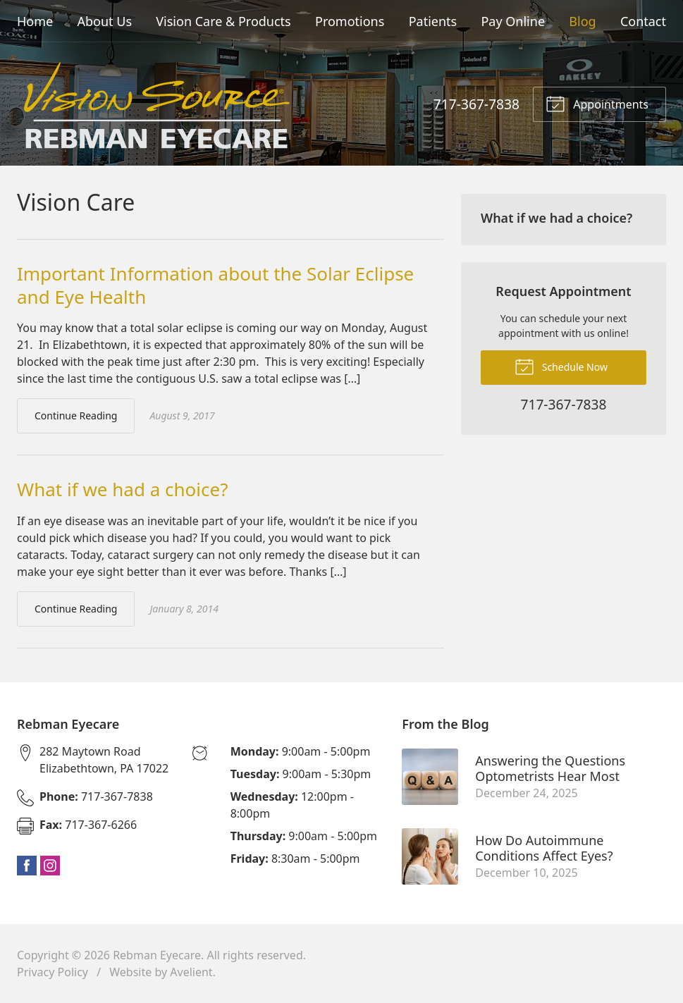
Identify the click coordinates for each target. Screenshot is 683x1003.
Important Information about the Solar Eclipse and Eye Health (215, 285)
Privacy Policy (52, 972)
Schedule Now (561, 366)
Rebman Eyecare (157, 955)
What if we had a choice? (122, 489)
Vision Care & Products (223, 21)
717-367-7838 (476, 103)
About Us (104, 21)
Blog (582, 21)
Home (35, 21)
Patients (433, 21)
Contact (643, 21)
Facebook (27, 865)
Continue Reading (76, 415)
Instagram (50, 865)
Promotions (349, 21)
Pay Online (513, 21)
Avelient (191, 972)
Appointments (597, 103)
